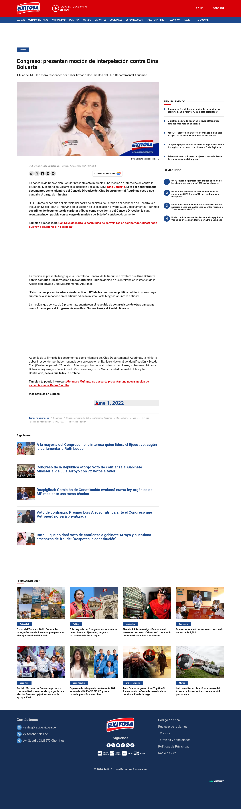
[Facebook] (109, 745)
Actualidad (59, 20)
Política (74, 20)
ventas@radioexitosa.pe (39, 727)
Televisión (174, 20)
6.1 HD (199, 8)
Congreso (57, 418)
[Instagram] (123, 745)
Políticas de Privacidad (173, 746)
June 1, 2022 (109, 403)
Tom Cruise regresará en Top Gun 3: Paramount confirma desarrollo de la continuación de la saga (144, 691)
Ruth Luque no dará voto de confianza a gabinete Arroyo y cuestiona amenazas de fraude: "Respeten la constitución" (94, 537)
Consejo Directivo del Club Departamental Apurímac (89, 418)
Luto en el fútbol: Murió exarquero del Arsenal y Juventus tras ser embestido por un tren (198, 691)
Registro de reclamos (173, 726)
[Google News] (128, 745)
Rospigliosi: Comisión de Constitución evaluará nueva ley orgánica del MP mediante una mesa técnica (95, 492)
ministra (145, 418)
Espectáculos (134, 20)
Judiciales (116, 20)
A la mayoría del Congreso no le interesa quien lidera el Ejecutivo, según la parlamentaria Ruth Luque (97, 446)
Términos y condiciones (174, 740)
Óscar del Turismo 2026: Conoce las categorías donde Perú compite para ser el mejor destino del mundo (40, 632)
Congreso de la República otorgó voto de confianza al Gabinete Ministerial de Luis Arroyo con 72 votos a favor (89, 469)
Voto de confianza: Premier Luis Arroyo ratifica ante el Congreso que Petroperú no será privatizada (94, 514)
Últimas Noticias (38, 20)
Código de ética (169, 720)
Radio (187, 20)
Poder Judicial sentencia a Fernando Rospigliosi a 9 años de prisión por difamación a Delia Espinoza (197, 218)
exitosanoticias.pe (35, 734)
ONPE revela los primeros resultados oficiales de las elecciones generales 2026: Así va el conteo (196, 182)
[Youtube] (118, 745)
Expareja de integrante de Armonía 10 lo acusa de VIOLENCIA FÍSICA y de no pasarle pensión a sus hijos (93, 691)
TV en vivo (165, 733)
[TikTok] (132, 745)
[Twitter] (113, 745)
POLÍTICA (59, 422)
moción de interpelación (40, 422)
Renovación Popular (77, 422)
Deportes (100, 20)
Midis (135, 418)
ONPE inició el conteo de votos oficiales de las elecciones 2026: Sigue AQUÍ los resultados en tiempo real (195, 194)
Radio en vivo (167, 753)
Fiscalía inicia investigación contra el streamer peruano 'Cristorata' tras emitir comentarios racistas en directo (147, 632)
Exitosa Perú (156, 20)
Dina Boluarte (122, 418)
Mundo (87, 20)
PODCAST (218, 8)
